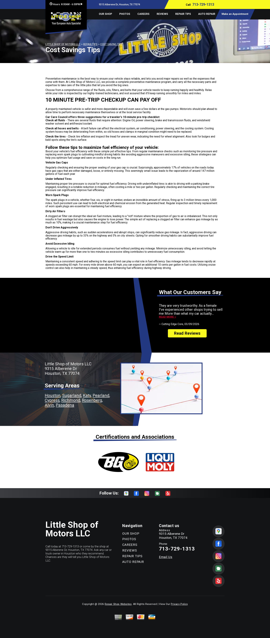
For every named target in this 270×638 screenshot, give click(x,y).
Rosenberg (92, 400)
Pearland (101, 395)
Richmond (70, 400)
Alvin (49, 405)
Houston (52, 395)
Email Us (165, 557)
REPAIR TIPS (183, 14)
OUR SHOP (105, 14)
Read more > (167, 317)
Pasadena (65, 405)
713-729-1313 (203, 4)
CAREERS (143, 14)
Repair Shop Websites (118, 604)
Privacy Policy (179, 604)
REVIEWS (162, 14)
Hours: (66, 4)
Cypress (52, 400)
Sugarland (71, 395)
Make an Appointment (235, 14)
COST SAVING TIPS (111, 44)
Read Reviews (187, 333)
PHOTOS (124, 14)
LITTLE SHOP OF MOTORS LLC (62, 44)
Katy (87, 395)
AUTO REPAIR (206, 14)
